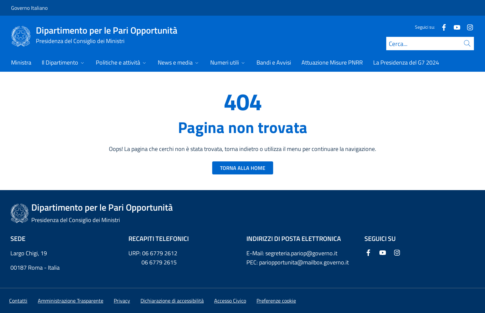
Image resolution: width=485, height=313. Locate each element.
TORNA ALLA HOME (242, 168)
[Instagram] (467, 26)
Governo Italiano (29, 8)
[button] (276, 301)
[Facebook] (441, 26)
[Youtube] (454, 26)
